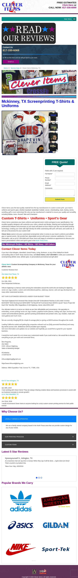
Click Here (67, 5)
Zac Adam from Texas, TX (10, 274)
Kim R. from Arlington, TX (10, 381)
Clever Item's (6, 264)
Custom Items (11, 445)
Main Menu (69, 19)
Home (6, 68)
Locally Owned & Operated (16, 419)
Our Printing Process (14, 437)
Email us (11, 62)
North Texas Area (41, 240)
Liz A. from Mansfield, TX (10, 394)
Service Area (15, 68)
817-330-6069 (69, 7)
